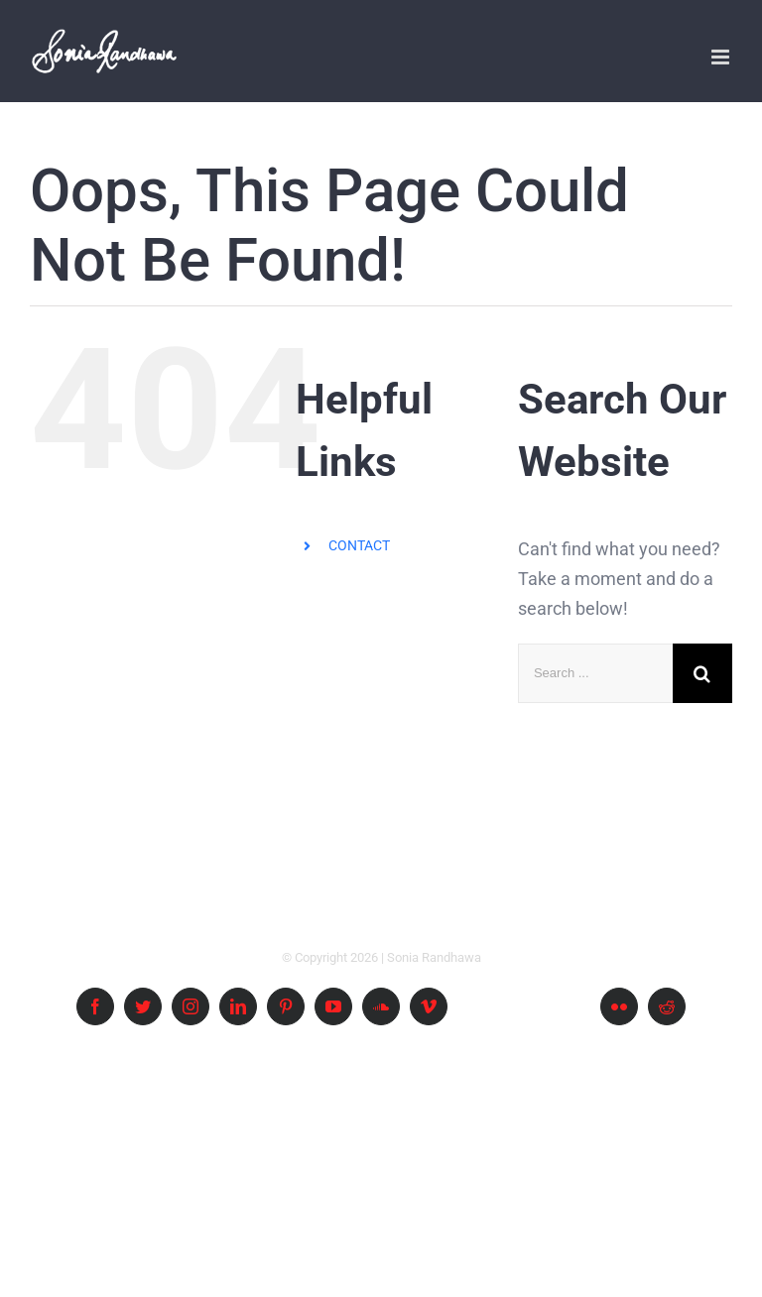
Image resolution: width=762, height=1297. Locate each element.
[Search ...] (595, 673)
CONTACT (359, 545)
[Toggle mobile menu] (721, 57)
